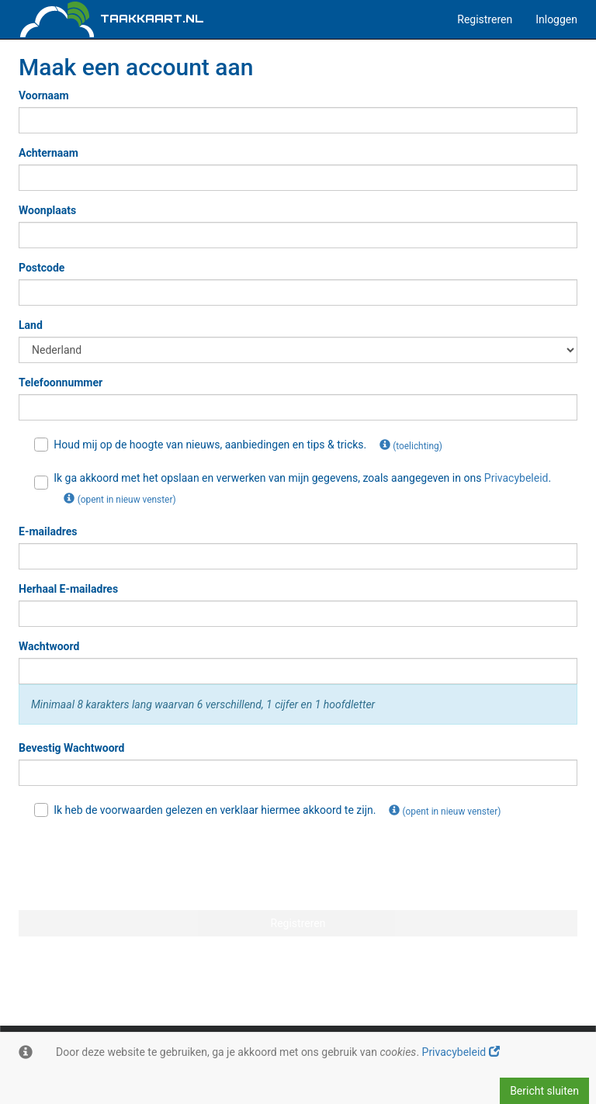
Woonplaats (47, 210)
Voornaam (44, 95)
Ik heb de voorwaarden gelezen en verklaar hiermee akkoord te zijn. (272, 811)
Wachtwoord (49, 646)
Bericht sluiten (544, 1091)
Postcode (41, 267)
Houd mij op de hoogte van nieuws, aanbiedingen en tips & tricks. (243, 445)
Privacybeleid (461, 1052)
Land (31, 325)
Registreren (484, 19)
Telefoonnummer (60, 382)
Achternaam (48, 153)
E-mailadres (48, 531)
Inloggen (556, 19)
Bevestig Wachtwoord (71, 748)
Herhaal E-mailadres (68, 589)
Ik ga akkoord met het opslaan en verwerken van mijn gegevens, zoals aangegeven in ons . (292, 492)
